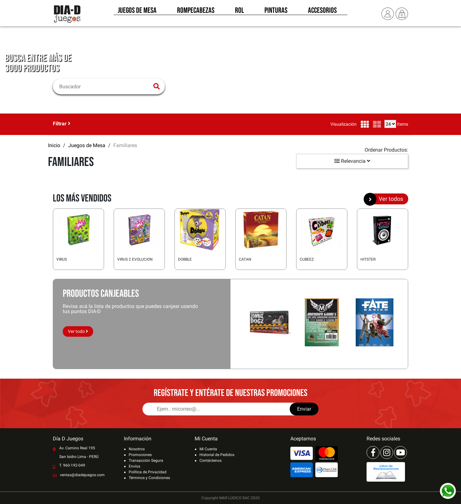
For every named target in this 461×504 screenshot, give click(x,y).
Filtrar (61, 124)
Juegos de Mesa (137, 12)
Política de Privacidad (147, 472)
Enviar (304, 409)
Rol (239, 12)
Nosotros (137, 449)
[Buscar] (104, 86)
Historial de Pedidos (216, 455)
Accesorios (322, 12)
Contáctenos (210, 460)
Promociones (140, 455)
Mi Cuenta (208, 449)
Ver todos (385, 198)
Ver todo (78, 331)
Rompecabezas (195, 12)
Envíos (134, 466)
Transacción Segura (146, 460)
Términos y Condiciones (149, 478)
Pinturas (275, 12)
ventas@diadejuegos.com (82, 475)
